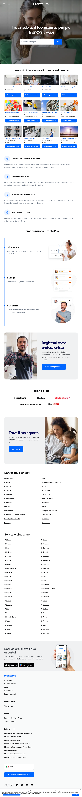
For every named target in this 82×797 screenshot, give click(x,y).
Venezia (45, 629)
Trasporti (45, 519)
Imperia (8, 572)
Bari (6, 548)
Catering (7, 486)
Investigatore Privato (12, 519)
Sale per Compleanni (49, 511)
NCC (43, 478)
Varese (7, 629)
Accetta (75, 794)
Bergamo (45, 548)
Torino (7, 544)
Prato (7, 613)
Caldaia (7, 482)
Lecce (7, 576)
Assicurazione (9, 478)
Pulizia (44, 507)
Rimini (44, 617)
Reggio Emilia (10, 617)
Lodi (43, 580)
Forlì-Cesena (10, 568)
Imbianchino (8, 511)
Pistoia (44, 609)
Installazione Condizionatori (14, 515)
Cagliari (8, 556)
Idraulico (7, 507)
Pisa (6, 609)
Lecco (44, 576)
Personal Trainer (47, 498)
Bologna (8, 552)
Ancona (45, 544)
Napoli (7, 593)
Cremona (45, 560)
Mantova (45, 584)
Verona (8, 633)
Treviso (45, 621)
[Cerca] (58, 42)
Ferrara (8, 564)
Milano (7, 540)
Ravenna (45, 613)
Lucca (7, 584)
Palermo (45, 597)
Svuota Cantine (47, 515)
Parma (7, 601)
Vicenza (45, 633)
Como (7, 560)
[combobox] (19, 767)
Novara (44, 593)
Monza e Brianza (48, 588)
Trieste (8, 625)
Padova (8, 597)
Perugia (8, 605)
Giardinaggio (9, 498)
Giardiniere (8, 502)
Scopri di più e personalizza (11, 794)
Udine (44, 625)
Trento (7, 621)
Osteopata (46, 494)
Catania (45, 556)
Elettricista (8, 490)
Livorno (8, 580)
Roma (44, 540)
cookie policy (43, 791)
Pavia (44, 601)
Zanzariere (46, 523)
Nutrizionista (46, 490)
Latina (44, 572)
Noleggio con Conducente (51, 482)
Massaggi (7, 523)
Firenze (45, 564)
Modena (8, 588)
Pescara (45, 605)
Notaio (44, 486)
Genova (45, 568)
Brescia (44, 552)
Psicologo (45, 502)
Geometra (8, 494)
